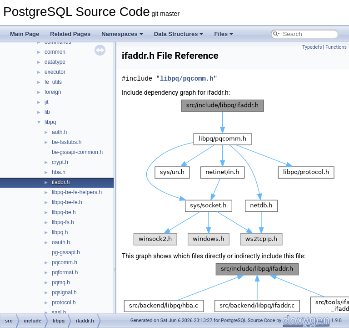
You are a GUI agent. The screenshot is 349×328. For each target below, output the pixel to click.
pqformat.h (65, 272)
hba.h (58, 172)
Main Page (24, 34)
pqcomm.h (64, 262)
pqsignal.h (64, 292)
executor (55, 72)
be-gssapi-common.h (77, 152)
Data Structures (179, 34)
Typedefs (312, 47)
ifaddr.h (61, 182)
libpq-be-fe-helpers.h (77, 192)
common (55, 52)
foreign (53, 92)
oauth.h (61, 242)
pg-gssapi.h (66, 252)
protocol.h (64, 302)
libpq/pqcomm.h (187, 78)
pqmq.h (61, 282)
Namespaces (122, 34)
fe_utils (53, 82)
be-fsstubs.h (66, 142)
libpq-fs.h (63, 222)
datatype (55, 62)
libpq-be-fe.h (67, 202)
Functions (336, 47)
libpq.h (60, 232)
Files (223, 34)
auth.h (59, 132)
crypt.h (60, 162)
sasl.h (59, 312)
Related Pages (70, 34)
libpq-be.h (64, 212)
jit (47, 102)
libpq (50, 122)
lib (47, 112)
